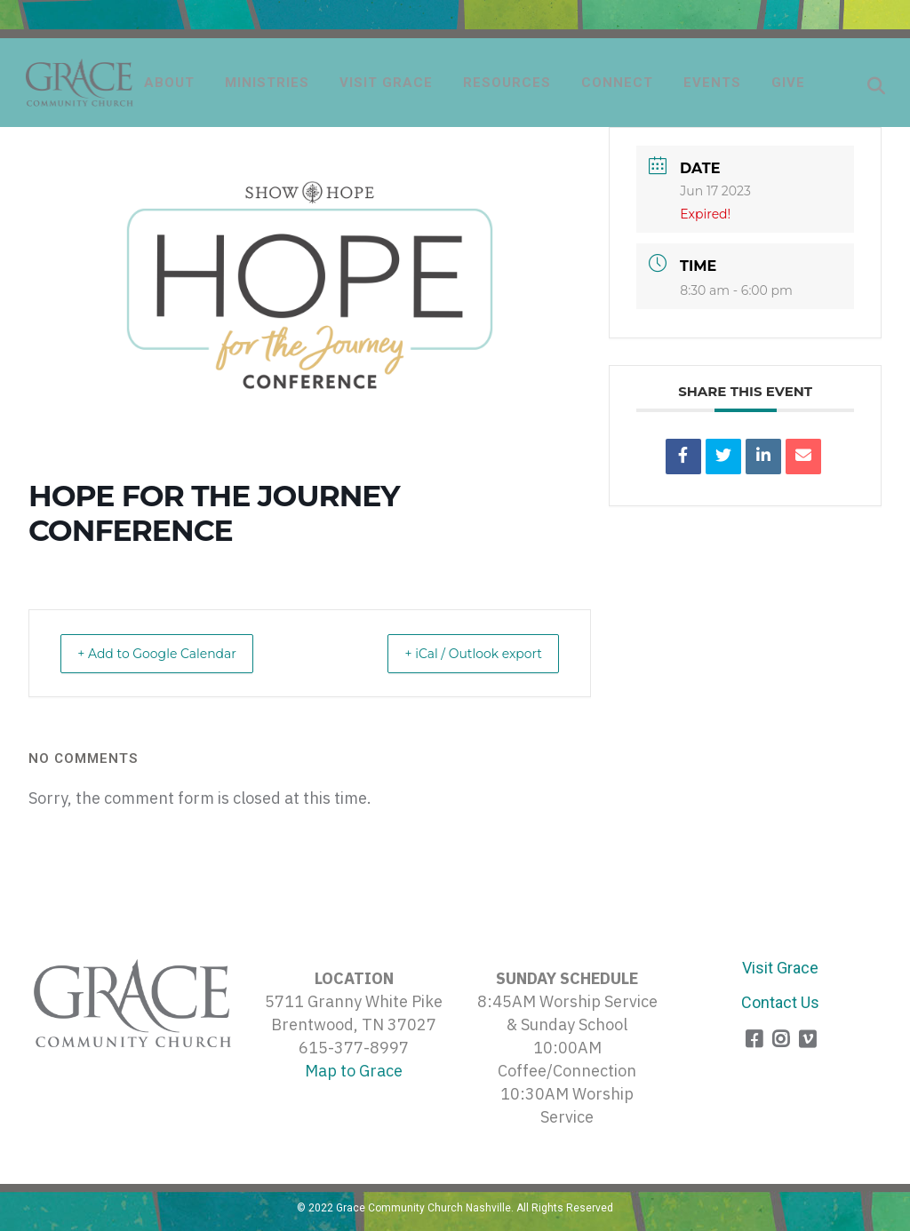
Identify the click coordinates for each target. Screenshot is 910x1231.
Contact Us (780, 1002)
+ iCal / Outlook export (459, 653)
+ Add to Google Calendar (171, 653)
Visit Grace (780, 967)
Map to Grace (354, 1070)
